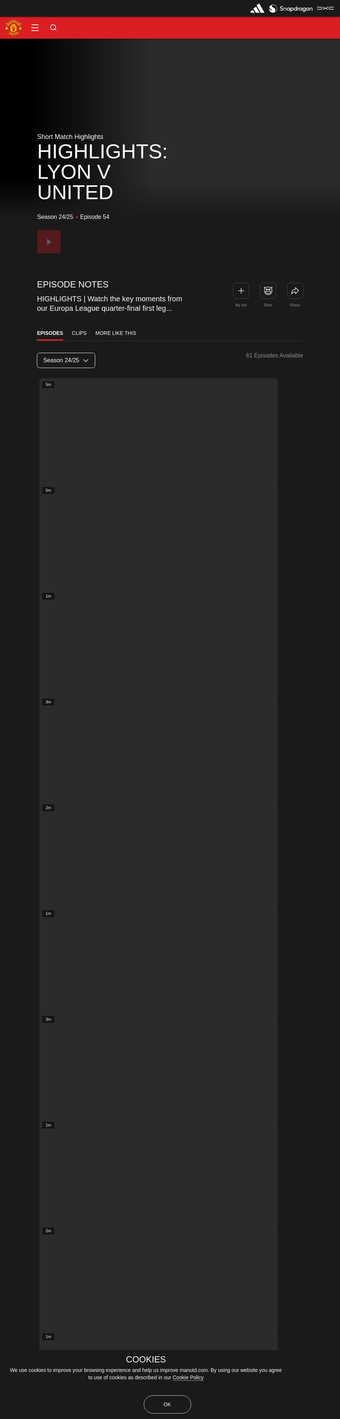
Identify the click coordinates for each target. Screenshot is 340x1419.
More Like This (116, 333)
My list (241, 305)
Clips (79, 333)
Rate (268, 305)
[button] (35, 28)
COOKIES (146, 1359)
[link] (295, 291)
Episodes (50, 333)
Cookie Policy (188, 1377)
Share (295, 305)
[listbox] (66, 360)
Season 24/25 (65, 360)
